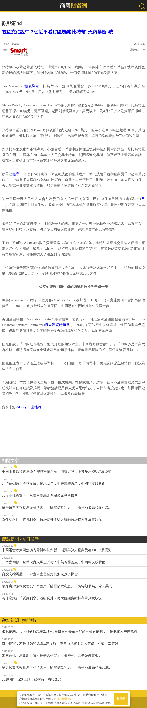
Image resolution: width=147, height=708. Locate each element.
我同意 (121, 698)
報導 (16, 174)
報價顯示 (31, 86)
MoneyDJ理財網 (29, 407)
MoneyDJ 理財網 (19, 52)
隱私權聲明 (63, 698)
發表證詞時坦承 (57, 325)
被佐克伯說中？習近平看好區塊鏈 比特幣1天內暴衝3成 (57, 31)
